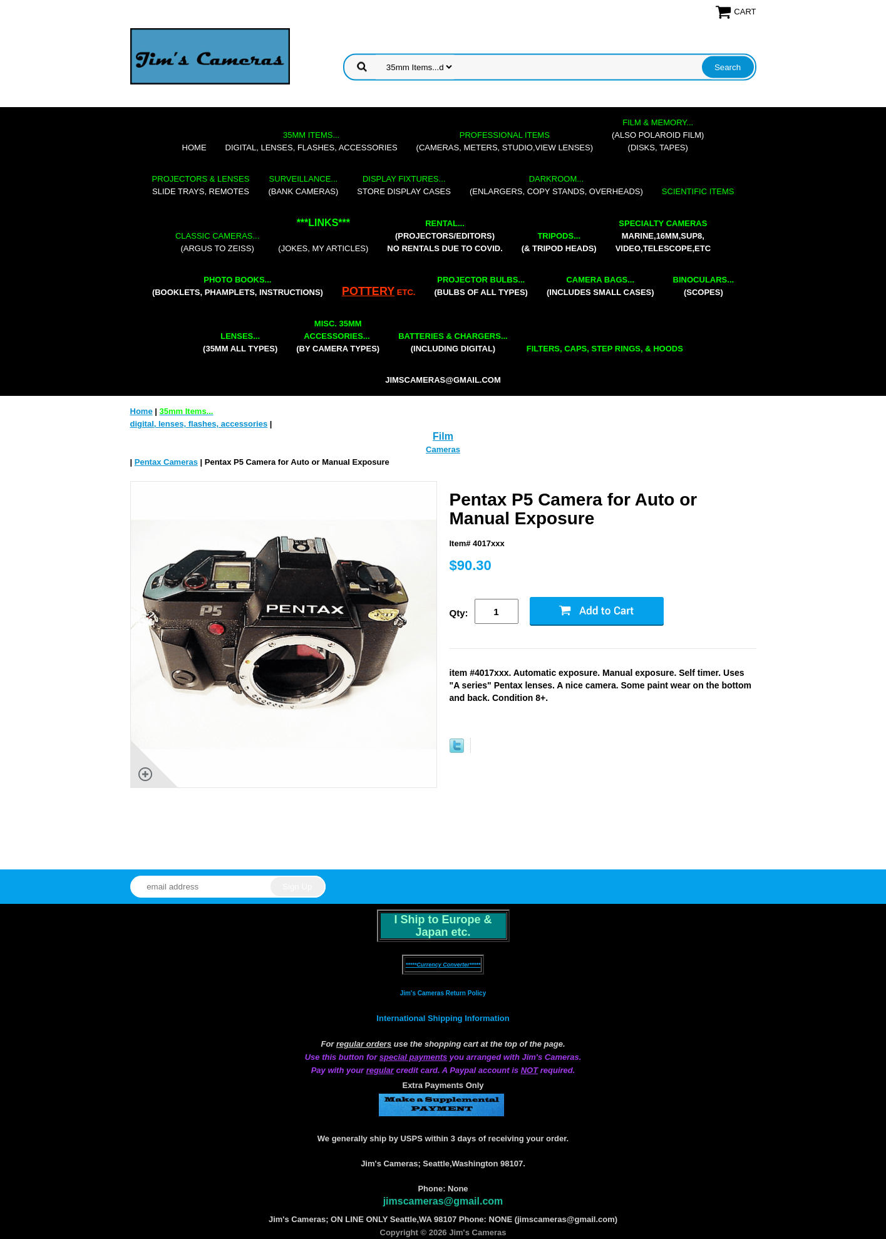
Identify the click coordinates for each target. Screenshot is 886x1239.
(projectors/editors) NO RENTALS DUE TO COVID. (444, 236)
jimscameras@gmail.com (443, 380)
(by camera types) (337, 336)
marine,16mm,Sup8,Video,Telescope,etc (663, 236)
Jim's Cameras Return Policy (443, 993)
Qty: (459, 613)
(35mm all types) (240, 342)
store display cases (404, 185)
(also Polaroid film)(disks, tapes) (658, 135)
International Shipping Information (442, 1018)
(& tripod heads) (559, 242)
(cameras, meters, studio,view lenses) (504, 141)
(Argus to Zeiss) (217, 242)
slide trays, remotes (201, 185)
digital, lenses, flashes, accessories (311, 141)
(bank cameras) (303, 185)
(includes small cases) (600, 286)
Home (194, 147)
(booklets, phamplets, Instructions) (237, 286)
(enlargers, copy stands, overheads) (556, 185)
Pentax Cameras (166, 462)
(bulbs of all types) (481, 286)
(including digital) (453, 342)
